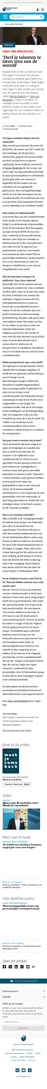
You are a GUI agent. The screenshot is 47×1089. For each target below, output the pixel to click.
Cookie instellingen (27, 1057)
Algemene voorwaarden (14, 1053)
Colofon (29, 1053)
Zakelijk (23, 997)
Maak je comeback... (13, 779)
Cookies (14, 1057)
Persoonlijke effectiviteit (14, 24)
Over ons (31, 1060)
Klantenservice (23, 991)
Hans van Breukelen (18, 701)
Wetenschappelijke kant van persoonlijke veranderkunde (21, 907)
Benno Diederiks (18, 96)
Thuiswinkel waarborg (23, 1050)
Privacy (37, 1053)
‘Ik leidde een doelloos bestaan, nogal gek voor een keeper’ (22, 846)
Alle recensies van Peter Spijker (17, 730)
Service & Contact (19, 1060)
